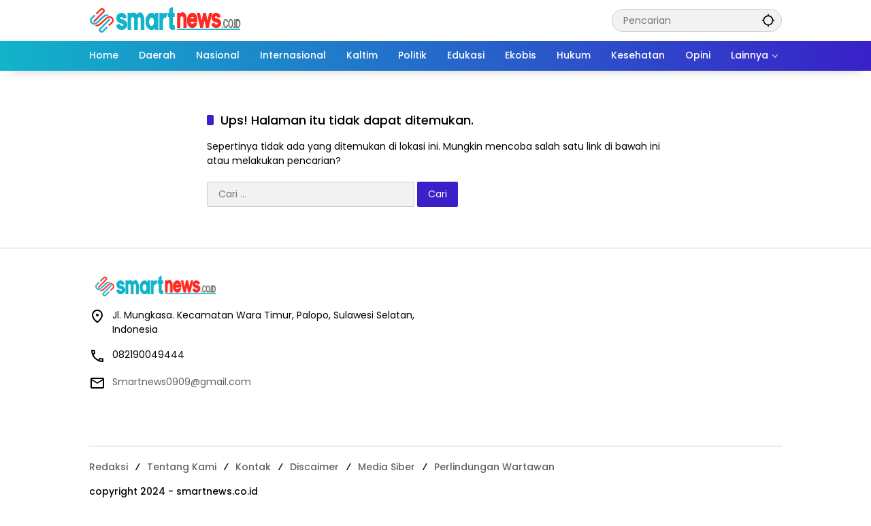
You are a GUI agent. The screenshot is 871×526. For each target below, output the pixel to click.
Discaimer (314, 467)
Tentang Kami (181, 467)
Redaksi (108, 467)
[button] (768, 20)
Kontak (253, 467)
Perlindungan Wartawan (494, 467)
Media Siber (386, 467)
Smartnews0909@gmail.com (181, 382)
